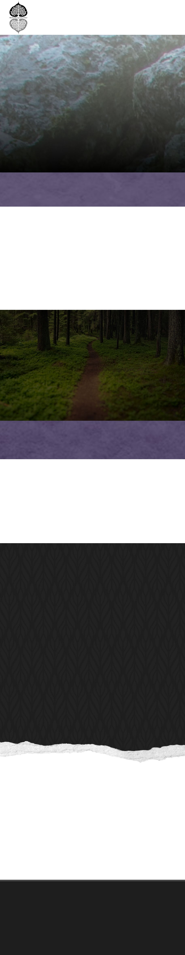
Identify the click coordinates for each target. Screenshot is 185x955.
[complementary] (155, 932)
